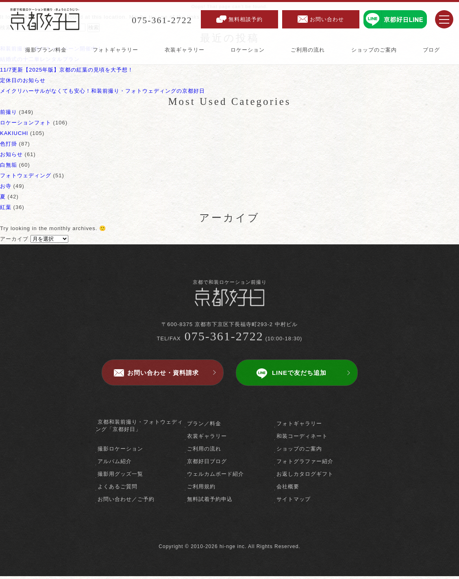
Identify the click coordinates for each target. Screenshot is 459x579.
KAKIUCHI (14, 133)
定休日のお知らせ (23, 80)
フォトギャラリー (299, 426)
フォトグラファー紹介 (304, 464)
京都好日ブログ (207, 464)
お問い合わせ (327, 19)
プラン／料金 (204, 426)
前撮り (8, 112)
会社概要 (287, 489)
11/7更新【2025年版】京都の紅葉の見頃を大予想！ (66, 70)
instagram (244, 531)
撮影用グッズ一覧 (120, 477)
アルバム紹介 (115, 464)
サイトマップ (293, 502)
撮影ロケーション (120, 451)
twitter (229, 531)
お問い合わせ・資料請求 (163, 375)
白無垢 (8, 165)
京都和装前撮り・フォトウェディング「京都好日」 (139, 428)
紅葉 (5, 207)
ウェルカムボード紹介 (215, 477)
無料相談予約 (245, 19)
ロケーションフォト (25, 123)
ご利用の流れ (204, 451)
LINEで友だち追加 (299, 375)
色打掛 (8, 144)
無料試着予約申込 (210, 502)
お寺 (5, 186)
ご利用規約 (201, 489)
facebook (215, 531)
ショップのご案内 (299, 451)
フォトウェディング (25, 175)
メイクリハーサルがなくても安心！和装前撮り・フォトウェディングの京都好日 (102, 91)
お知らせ (11, 154)
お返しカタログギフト (304, 477)
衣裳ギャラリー (207, 439)
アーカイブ (14, 239)
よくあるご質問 (117, 489)
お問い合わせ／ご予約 (126, 502)
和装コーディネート (302, 439)
